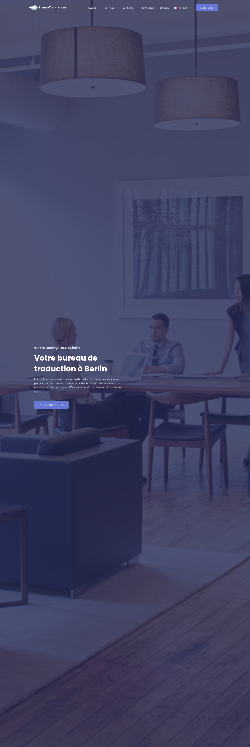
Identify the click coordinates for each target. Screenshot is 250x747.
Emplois (164, 7)
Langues (128, 7)
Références (148, 7)
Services (109, 7)
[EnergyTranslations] (49, 7)
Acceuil (92, 7)
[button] (207, 7)
